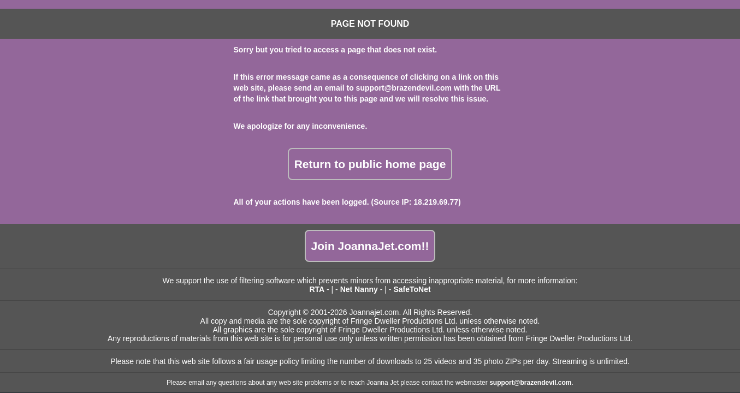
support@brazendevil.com (404, 88)
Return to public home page (370, 164)
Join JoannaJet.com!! (370, 246)
